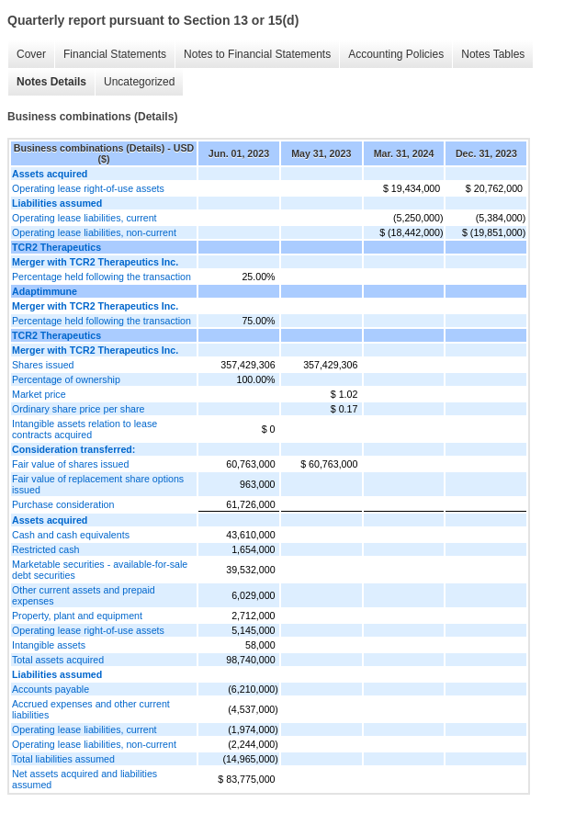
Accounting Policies (396, 54)
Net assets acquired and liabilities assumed (84, 779)
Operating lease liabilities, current (84, 217)
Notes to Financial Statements (257, 54)
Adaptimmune (44, 291)
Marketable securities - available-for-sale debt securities (99, 570)
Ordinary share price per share (78, 408)
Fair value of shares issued (70, 463)
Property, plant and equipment (77, 615)
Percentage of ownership (66, 379)
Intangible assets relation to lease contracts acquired (84, 429)
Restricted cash (45, 549)
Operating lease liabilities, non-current (94, 232)
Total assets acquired (58, 659)
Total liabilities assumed (63, 758)
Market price (39, 394)
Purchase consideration (63, 504)
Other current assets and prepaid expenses (83, 595)
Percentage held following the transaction (101, 276)
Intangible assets (48, 644)
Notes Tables (493, 54)
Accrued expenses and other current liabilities (91, 709)
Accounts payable (50, 689)
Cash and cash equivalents (71, 534)
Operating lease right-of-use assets (88, 188)
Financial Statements (114, 54)
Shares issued (43, 364)
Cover (31, 54)
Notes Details (51, 81)
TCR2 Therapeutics (56, 247)
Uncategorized (139, 81)
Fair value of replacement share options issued (98, 484)
